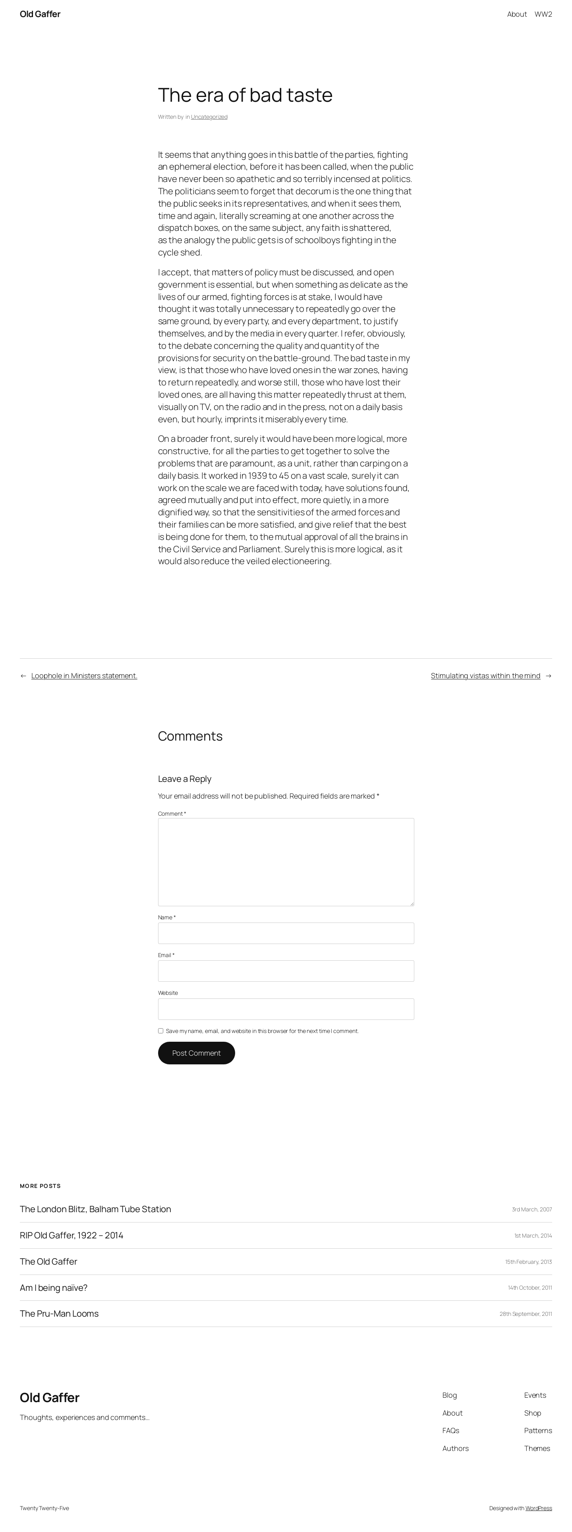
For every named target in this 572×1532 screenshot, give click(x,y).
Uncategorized (209, 116)
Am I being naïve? (54, 1288)
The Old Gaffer (48, 1262)
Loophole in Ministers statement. (84, 675)
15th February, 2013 (528, 1261)
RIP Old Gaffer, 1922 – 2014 (72, 1235)
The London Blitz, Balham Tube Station (95, 1209)
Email (166, 955)
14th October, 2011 (530, 1287)
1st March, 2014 (533, 1235)
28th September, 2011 (526, 1313)
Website (168, 992)
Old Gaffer (40, 14)
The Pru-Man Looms (59, 1314)
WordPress (539, 1508)
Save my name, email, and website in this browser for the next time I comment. (262, 1031)
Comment (172, 813)
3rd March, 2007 (532, 1209)
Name (167, 917)
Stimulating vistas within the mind (486, 675)
